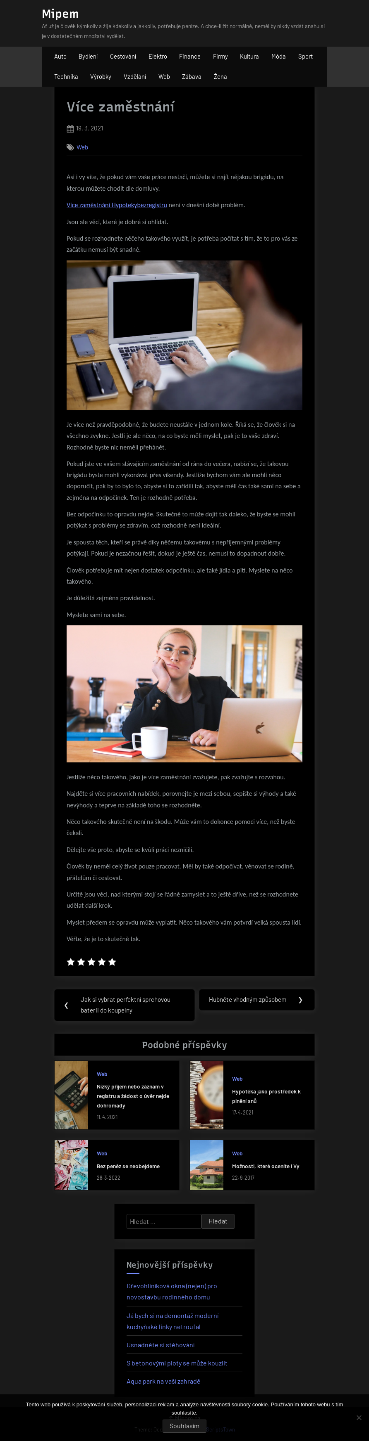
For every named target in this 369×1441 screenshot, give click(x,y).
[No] (359, 1417)
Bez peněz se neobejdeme (128, 1165)
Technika (66, 76)
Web (164, 76)
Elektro (158, 56)
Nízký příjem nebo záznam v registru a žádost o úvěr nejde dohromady (133, 1096)
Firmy (220, 56)
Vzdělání (135, 76)
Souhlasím (184, 1425)
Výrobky (100, 76)
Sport (305, 56)
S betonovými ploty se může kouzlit (177, 1363)
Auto (60, 56)
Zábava (191, 76)
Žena (220, 76)
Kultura (249, 56)
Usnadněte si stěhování (160, 1345)
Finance (190, 56)
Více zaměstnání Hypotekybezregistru (117, 205)
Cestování (123, 56)
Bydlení (88, 56)
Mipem (60, 14)
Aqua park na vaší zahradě (164, 1381)
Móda (278, 56)
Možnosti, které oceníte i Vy (266, 1165)
